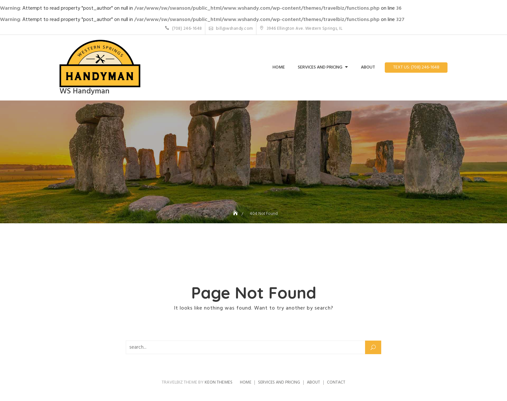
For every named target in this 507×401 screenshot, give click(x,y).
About (368, 67)
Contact (336, 382)
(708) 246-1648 (183, 28)
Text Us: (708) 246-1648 (416, 67)
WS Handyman (84, 91)
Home (279, 67)
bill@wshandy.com (231, 28)
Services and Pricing (320, 67)
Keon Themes (218, 382)
